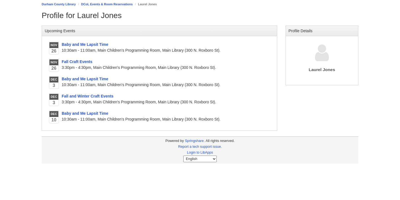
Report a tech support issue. (200, 147)
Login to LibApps (200, 152)
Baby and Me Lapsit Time (85, 44)
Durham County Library (59, 4)
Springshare (194, 141)
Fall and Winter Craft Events (88, 96)
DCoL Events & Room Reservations (107, 4)
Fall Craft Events (77, 61)
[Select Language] (200, 159)
